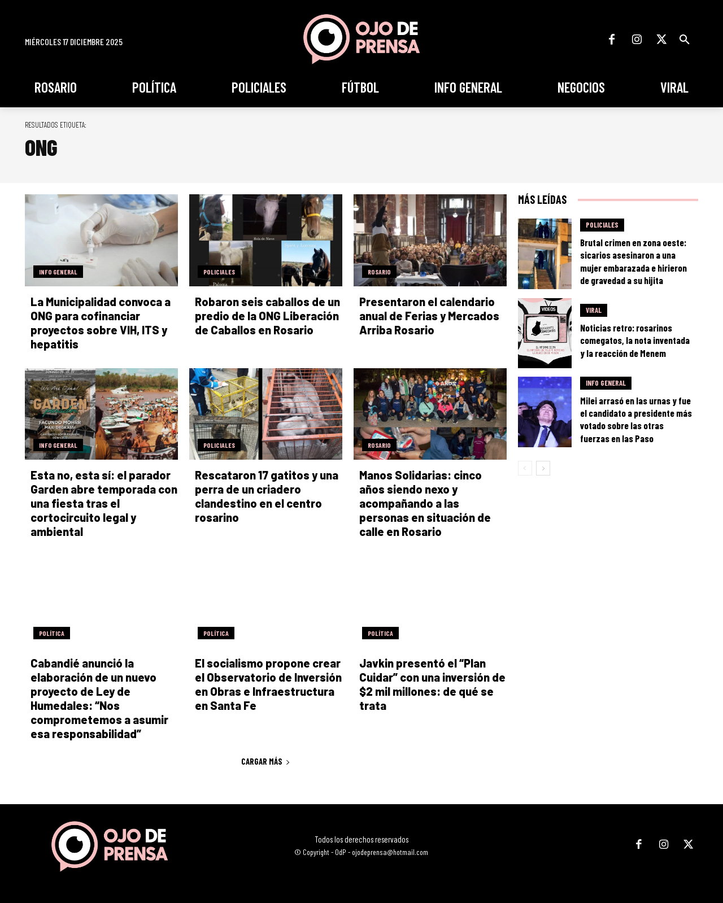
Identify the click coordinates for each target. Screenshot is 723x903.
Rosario (379, 272)
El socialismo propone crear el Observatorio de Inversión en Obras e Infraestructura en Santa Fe (268, 684)
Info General (58, 272)
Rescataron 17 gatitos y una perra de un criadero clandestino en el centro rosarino (266, 496)
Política (51, 633)
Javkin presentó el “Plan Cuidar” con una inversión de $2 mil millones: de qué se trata (432, 684)
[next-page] (543, 468)
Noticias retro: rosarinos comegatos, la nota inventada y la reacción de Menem (635, 340)
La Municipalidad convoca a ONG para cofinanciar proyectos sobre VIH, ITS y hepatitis (101, 323)
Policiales (219, 272)
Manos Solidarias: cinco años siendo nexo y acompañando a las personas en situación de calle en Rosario (425, 503)
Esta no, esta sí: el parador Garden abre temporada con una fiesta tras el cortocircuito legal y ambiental (104, 503)
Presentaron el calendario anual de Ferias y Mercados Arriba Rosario (429, 316)
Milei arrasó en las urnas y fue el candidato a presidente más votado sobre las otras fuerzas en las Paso (636, 419)
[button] (684, 39)
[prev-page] (525, 468)
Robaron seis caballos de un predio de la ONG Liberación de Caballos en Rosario (267, 316)
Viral (594, 310)
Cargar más (265, 761)
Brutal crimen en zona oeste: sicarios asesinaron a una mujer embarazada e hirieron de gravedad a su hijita (633, 261)
